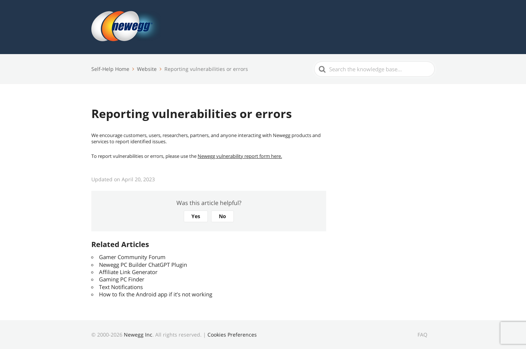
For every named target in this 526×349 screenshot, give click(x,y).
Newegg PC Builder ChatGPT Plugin (143, 264)
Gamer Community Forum (132, 257)
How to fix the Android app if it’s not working (155, 294)
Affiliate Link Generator (128, 272)
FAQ (422, 334)
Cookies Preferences (232, 334)
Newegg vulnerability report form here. (240, 156)
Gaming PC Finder (121, 279)
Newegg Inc (138, 334)
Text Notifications (121, 287)
